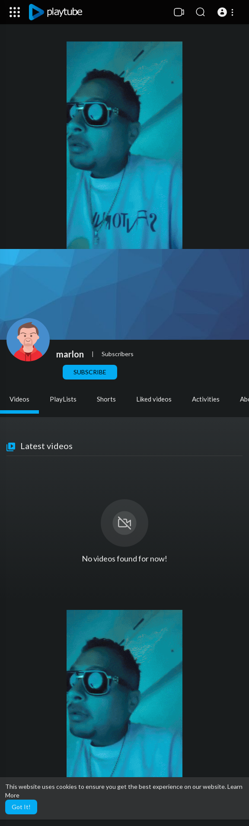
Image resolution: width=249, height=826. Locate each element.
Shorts (106, 399)
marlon (70, 354)
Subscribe (89, 372)
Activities (206, 399)
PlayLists (63, 399)
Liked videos (154, 399)
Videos (19, 399)
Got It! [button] (21, 806)
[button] (227, 12)
